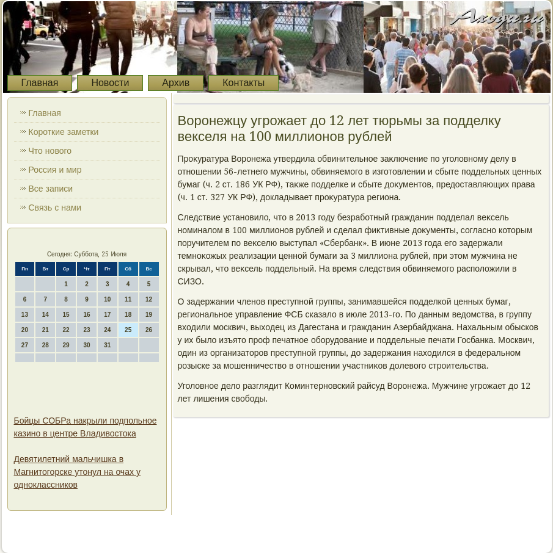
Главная (40, 83)
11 (128, 299)
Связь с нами (55, 207)
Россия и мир (55, 170)
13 (24, 314)
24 (107, 330)
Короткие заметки (64, 132)
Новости (110, 83)
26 (148, 330)
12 (148, 299)
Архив (175, 83)
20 (24, 330)
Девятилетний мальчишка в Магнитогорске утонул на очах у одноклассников (77, 472)
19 (148, 314)
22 (66, 330)
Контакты (243, 83)
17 (107, 314)
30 (86, 345)
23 (86, 330)
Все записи (51, 188)
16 (86, 314)
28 (45, 345)
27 (24, 345)
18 (128, 314)
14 (45, 314)
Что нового (50, 151)
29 (66, 345)
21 (45, 330)
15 (66, 314)
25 (128, 330)
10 (107, 299)
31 (107, 345)
